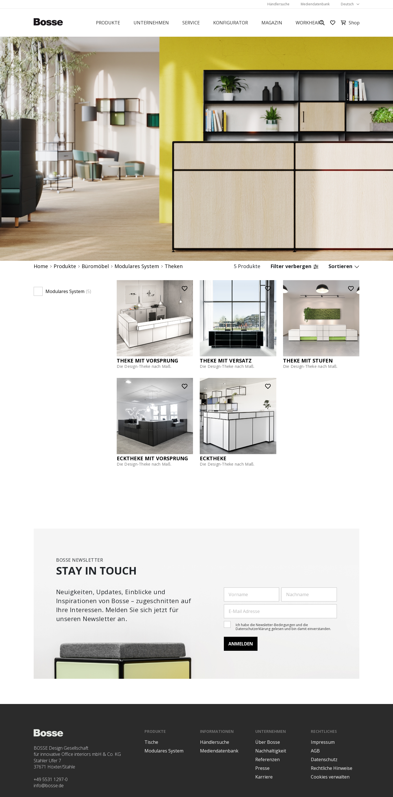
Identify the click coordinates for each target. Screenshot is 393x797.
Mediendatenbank (315, 4)
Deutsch (347, 4)
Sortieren (343, 266)
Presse (262, 768)
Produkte (108, 23)
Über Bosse (267, 742)
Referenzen (267, 759)
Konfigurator (230, 23)
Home (41, 266)
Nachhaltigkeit (270, 751)
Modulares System (136, 266)
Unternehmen (151, 23)
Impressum (323, 742)
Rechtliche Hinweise (331, 768)
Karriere (264, 777)
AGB (315, 751)
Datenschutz (324, 759)
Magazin (271, 23)
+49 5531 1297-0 (51, 779)
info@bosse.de (49, 785)
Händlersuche (278, 4)
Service (191, 23)
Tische (151, 742)
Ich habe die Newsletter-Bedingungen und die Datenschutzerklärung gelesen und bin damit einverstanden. (283, 626)
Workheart (309, 23)
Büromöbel (95, 266)
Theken (174, 266)
